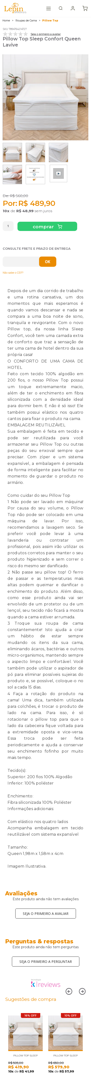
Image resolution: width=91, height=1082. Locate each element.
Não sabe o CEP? (13, 272)
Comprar (44, 227)
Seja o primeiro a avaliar (45, 913)
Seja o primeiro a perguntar (45, 961)
